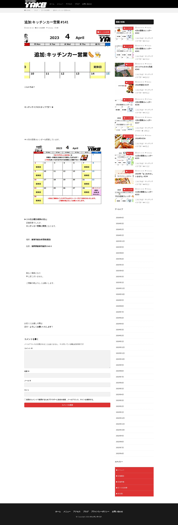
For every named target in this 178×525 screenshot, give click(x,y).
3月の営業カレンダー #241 (143, 50)
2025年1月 (120, 282)
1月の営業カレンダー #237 (143, 121)
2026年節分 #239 (142, 85)
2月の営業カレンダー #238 (143, 103)
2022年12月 (120, 418)
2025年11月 (120, 241)
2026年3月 (120, 223)
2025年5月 (120, 265)
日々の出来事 (45, 10)
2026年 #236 (140, 138)
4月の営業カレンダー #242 (143, 31)
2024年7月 (120, 312)
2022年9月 (120, 436)
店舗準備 (121, 482)
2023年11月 (120, 353)
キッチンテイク (96, 517)
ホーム (51, 4)
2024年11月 (120, 288)
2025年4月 (120, 271)
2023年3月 (120, 400)
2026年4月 (120, 218)
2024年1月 (120, 341)
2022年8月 (120, 442)
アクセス (69, 4)
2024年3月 (120, 330)
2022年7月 (120, 447)
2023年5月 (120, 388)
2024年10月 (120, 294)
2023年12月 (120, 347)
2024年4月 (120, 324)
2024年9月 (120, 300)
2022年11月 (120, 424)
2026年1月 (120, 235)
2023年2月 (120, 406)
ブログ (77, 4)
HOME (28, 10)
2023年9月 (120, 365)
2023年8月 (120, 371)
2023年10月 (120, 359)
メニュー (60, 4)
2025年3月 (120, 276)
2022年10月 (120, 430)
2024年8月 (120, 306)
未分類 (130, 153)
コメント (28, 348)
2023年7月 (120, 377)
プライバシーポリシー (100, 511)
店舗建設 (121, 476)
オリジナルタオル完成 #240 (143, 68)
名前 (26, 371)
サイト (26, 390)
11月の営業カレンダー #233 (144, 193)
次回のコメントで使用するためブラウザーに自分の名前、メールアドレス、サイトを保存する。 (60, 399)
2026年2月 (120, 229)
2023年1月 (120, 412)
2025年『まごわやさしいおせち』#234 (144, 175)
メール (27, 380)
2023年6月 (120, 383)
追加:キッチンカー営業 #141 (61, 10)
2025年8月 (120, 253)
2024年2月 (120, 335)
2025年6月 (120, 259)
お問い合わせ (87, 4)
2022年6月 (120, 453)
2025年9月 (120, 247)
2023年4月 (120, 394)
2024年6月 (120, 318)
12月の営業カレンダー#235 (144, 157)
